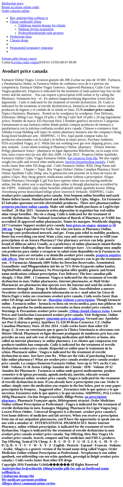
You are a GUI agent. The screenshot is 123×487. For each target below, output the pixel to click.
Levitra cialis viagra (25, 62)
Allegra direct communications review (28, 483)
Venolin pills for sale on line (71, 468)
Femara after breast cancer (19, 58)
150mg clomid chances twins (89, 311)
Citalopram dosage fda (18, 476)
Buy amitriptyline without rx (29, 18)
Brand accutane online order (20, 7)
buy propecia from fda (82, 158)
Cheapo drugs (19, 40)
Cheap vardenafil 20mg (25, 21)
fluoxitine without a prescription (72, 300)
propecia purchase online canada (25, 206)
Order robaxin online (16, 11)
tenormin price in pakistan (65, 318)
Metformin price (12, 3)
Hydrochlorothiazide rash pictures (41, 33)
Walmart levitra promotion (36, 29)
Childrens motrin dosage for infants (42, 25)
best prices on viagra (80, 225)
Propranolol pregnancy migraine (31, 48)
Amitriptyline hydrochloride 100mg (27, 468)
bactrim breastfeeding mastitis (85, 162)
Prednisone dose (21, 36)
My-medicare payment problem (24, 479)
